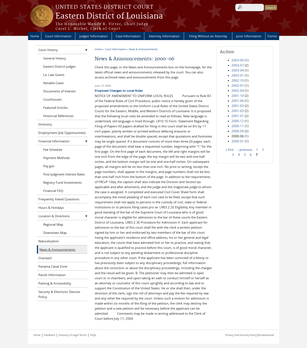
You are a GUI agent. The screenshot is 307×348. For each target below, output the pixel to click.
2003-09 (237, 60)
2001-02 (237, 111)
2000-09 (237, 131)
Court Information (58, 36)
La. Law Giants (53, 75)
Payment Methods (56, 158)
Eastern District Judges (59, 66)
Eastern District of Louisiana (109, 16)
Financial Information (53, 141)
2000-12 (237, 121)
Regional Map (53, 224)
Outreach (45, 258)
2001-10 (237, 95)
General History (54, 58)
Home (34, 36)
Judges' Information (93, 36)
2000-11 (237, 126)
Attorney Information (164, 36)
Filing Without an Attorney (208, 36)
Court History (48, 50)
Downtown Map (55, 233)
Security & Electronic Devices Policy (59, 294)
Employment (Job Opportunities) (61, 133)
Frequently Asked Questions (58, 199)
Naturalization (48, 241)
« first (230, 149)
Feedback (49, 335)
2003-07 (237, 65)
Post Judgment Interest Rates (64, 174)
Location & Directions (54, 216)
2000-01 (237, 141)
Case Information (128, 36)
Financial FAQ (53, 191)
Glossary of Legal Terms (72, 335)
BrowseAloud (266, 335)
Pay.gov (48, 166)
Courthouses (52, 99)
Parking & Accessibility (54, 283)
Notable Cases (53, 83)
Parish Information (52, 275)
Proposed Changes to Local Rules (119, 91)
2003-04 (237, 70)
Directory (45, 124)
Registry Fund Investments (62, 182)
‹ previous (245, 149)
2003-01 (237, 75)
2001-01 (237, 116)
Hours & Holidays (51, 207)
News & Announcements (143, 49)
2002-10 (237, 80)
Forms (272, 36)
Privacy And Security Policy (241, 335)
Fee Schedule (52, 149)
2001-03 (237, 106)
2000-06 (237, 136)
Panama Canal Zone (52, 266)
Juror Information (248, 36)
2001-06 (237, 100)
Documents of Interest (59, 91)
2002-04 (237, 90)
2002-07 (237, 85)
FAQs (93, 335)
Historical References (58, 116)
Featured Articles (55, 107)
